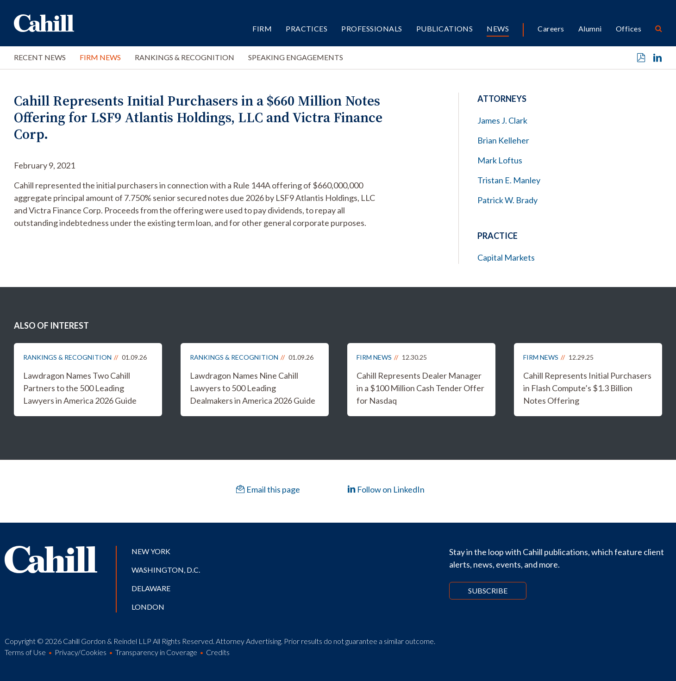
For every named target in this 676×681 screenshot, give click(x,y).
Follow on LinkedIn (386, 489)
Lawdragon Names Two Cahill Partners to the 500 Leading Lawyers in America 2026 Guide (80, 388)
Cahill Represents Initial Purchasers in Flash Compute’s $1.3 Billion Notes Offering (587, 388)
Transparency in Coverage (156, 652)
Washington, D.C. (165, 569)
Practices (306, 28)
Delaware (150, 588)
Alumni (590, 28)
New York (150, 551)
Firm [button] (262, 28)
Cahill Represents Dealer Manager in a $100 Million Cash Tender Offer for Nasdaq (420, 388)
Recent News (40, 57)
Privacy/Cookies (80, 652)
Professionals (371, 28)
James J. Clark (502, 120)
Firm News (100, 57)
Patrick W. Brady (507, 200)
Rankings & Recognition (184, 57)
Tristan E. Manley (508, 180)
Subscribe (487, 590)
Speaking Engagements (295, 57)
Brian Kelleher (503, 140)
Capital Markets (506, 257)
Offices (628, 28)
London (147, 606)
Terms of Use (25, 652)
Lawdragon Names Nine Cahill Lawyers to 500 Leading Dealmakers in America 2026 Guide (252, 388)
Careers (551, 28)
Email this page (268, 489)
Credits (218, 652)
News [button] (498, 28)
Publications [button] (444, 28)
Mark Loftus (499, 160)
